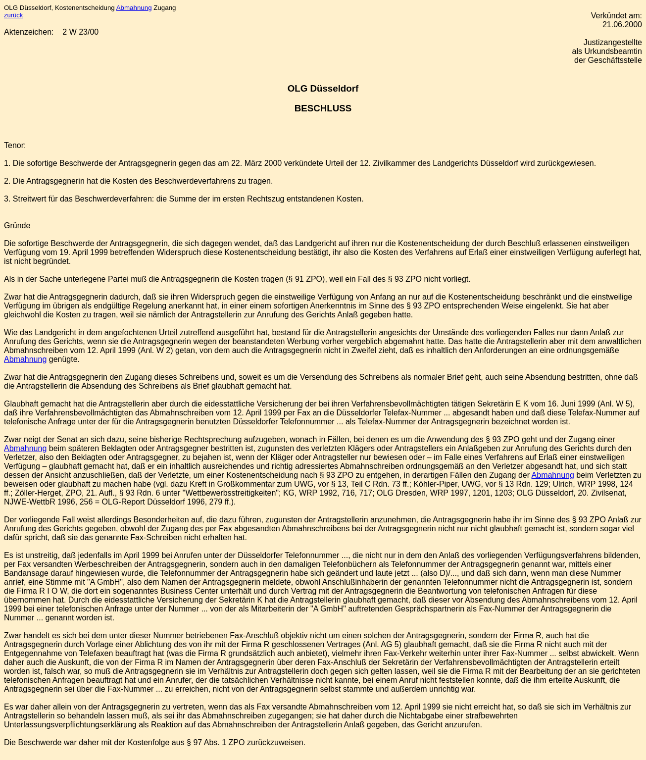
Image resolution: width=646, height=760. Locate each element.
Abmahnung (134, 7)
